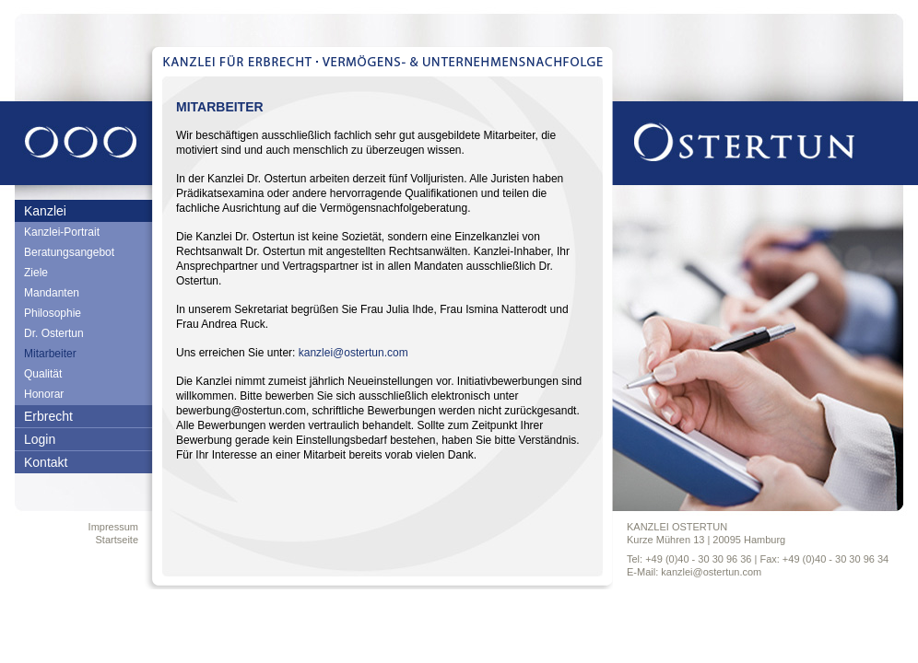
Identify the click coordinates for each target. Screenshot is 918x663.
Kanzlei (45, 211)
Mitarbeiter (50, 353)
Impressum (113, 526)
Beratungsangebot (69, 252)
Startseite (117, 539)
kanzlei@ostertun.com (353, 352)
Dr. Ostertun (54, 333)
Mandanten (51, 292)
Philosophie (52, 313)
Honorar (44, 394)
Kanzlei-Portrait (62, 232)
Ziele (36, 272)
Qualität (43, 373)
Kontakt (45, 462)
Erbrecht (48, 416)
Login (39, 439)
